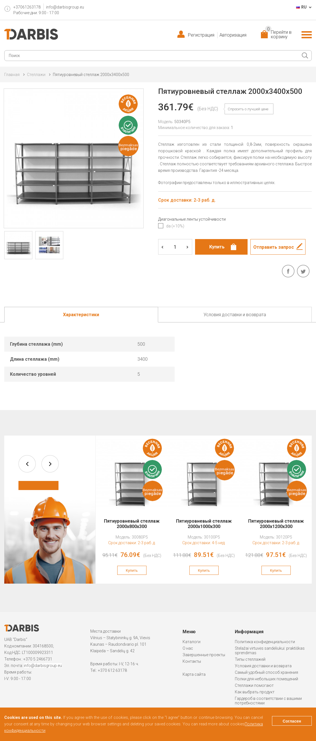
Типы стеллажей (250, 659)
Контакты (192, 661)
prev (27, 463)
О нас (188, 648)
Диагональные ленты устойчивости (192, 219)
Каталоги (191, 641)
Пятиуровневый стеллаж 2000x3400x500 (91, 75)
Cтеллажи (36, 75)
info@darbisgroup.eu (65, 7)
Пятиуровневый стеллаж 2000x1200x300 (276, 523)
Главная (12, 75)
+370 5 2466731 (37, 659)
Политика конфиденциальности (265, 641)
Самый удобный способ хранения (266, 672)
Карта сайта (194, 674)
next (50, 463)
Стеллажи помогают (254, 685)
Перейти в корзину (278, 34)
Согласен (292, 721)
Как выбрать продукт (255, 692)
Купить (132, 570)
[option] (132, 510)
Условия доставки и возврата (263, 666)
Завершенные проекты (204, 655)
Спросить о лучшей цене (248, 109)
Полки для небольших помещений (266, 679)
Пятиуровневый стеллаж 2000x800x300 (132, 523)
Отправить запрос (273, 247)
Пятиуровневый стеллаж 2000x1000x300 (204, 523)
